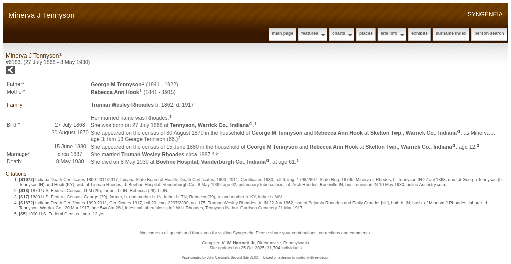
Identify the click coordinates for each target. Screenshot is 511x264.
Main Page (282, 33)
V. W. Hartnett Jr (238, 242)
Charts (338, 33)
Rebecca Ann (115, 92)
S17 (24, 196)
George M (116, 84)
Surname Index (451, 33)
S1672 (26, 179)
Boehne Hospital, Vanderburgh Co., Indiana (211, 162)
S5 (23, 213)
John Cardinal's (218, 257)
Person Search (489, 33)
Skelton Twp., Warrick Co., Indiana (413, 133)
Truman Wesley (122, 105)
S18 (24, 190)
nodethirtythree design (312, 257)
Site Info (389, 33)
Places (366, 33)
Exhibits (419, 33)
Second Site (240, 257)
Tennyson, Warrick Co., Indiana (209, 125)
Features (309, 33)
